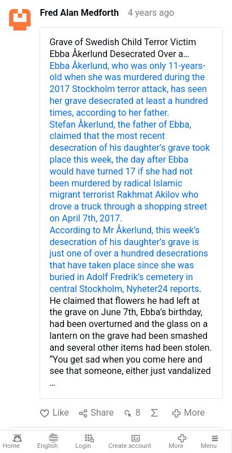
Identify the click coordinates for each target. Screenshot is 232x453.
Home (13, 441)
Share (96, 413)
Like (54, 413)
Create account (130, 441)
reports (184, 289)
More (178, 441)
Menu (210, 441)
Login (84, 441)
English (48, 441)
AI (154, 413)
